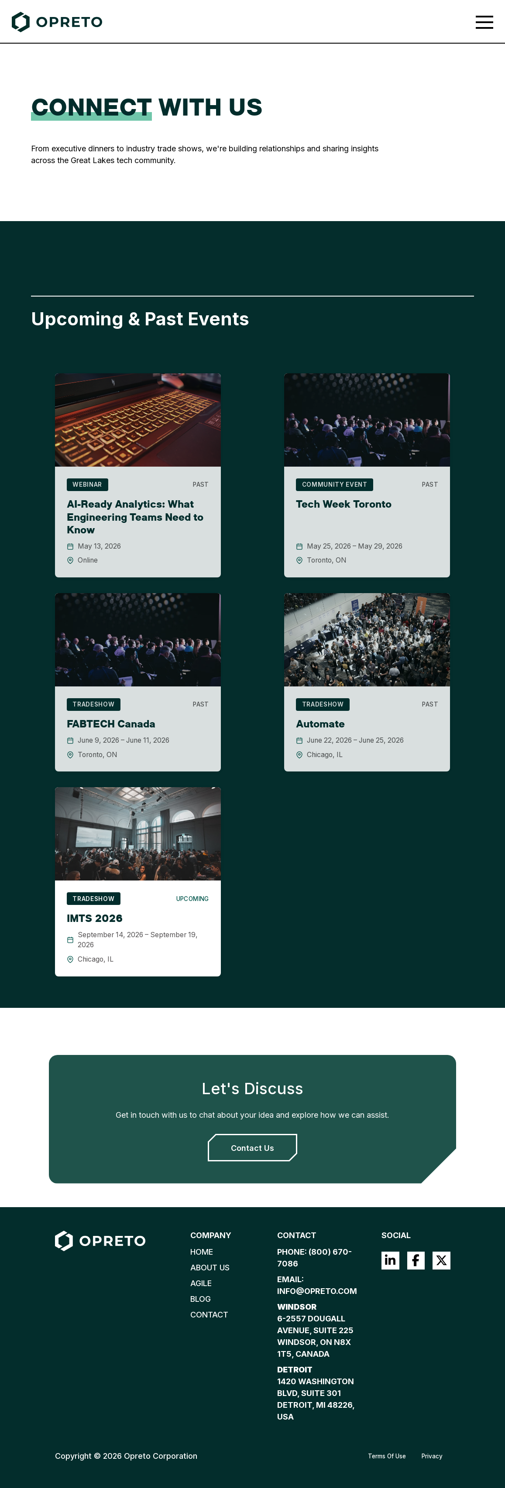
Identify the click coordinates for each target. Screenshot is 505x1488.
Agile (201, 1283)
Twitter (441, 1261)
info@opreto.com (317, 1291)
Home (201, 1251)
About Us (210, 1267)
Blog (200, 1299)
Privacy (432, 1456)
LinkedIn (390, 1261)
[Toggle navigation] (484, 22)
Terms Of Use (387, 1456)
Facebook (416, 1261)
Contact (209, 1314)
